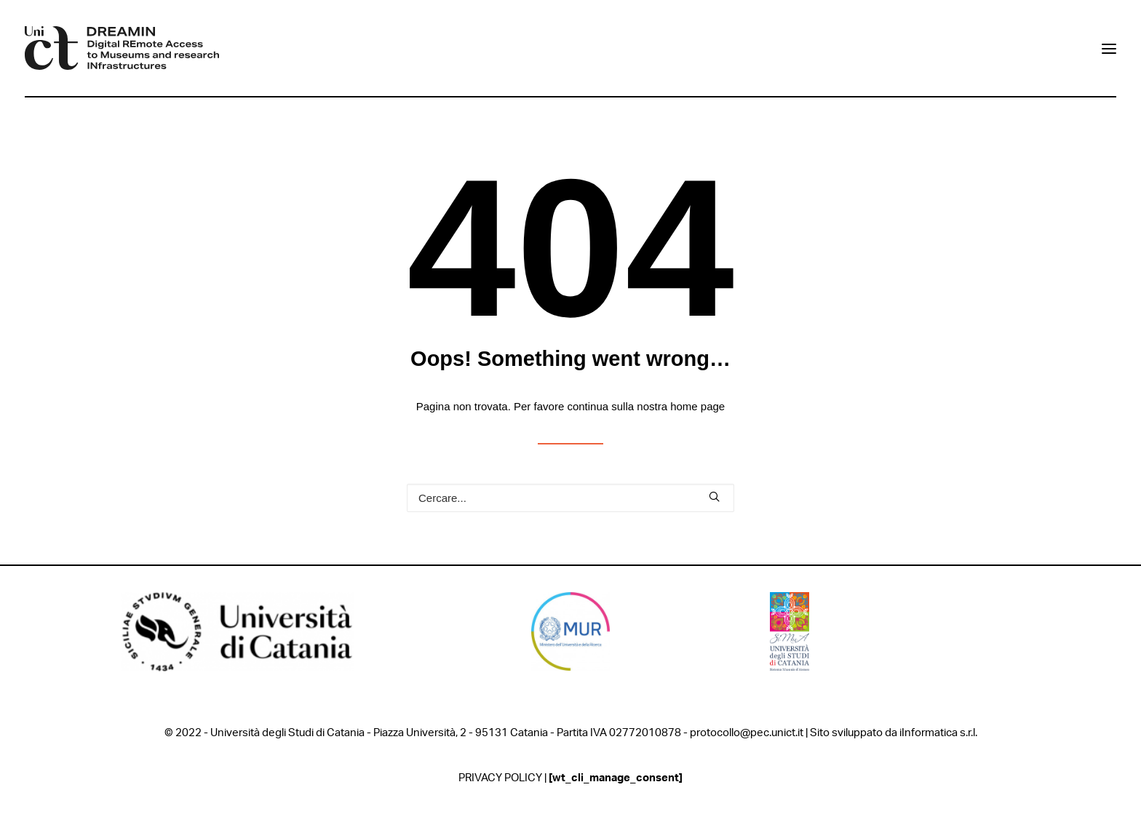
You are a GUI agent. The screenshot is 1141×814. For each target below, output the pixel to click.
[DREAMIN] (122, 48)
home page (697, 406)
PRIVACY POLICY (500, 778)
